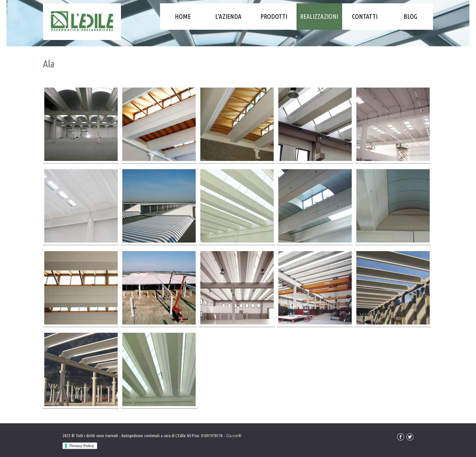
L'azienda (228, 16)
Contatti (364, 16)
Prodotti (273, 16)
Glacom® (234, 435)
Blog (410, 16)
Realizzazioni (319, 16)
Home (183, 16)
